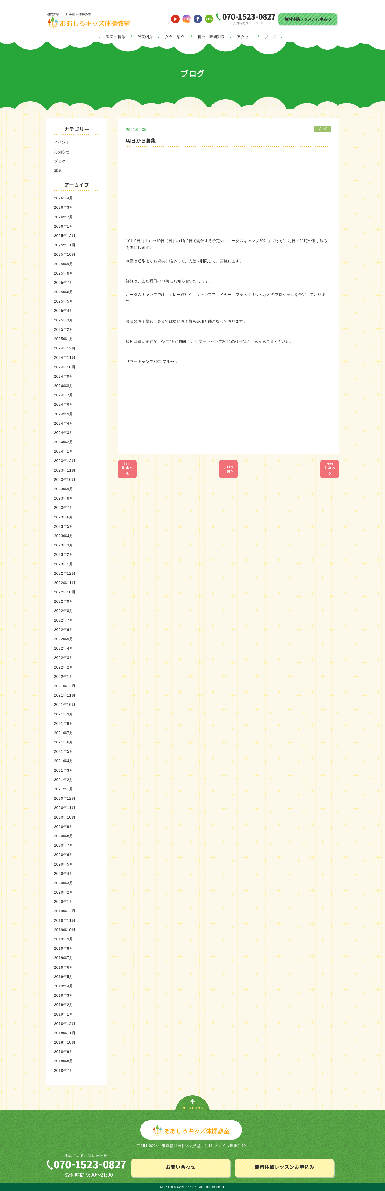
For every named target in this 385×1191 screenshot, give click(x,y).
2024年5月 (63, 414)
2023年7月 (63, 507)
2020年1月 (63, 901)
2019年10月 (64, 930)
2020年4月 (63, 873)
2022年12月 (64, 573)
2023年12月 (64, 460)
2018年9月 (63, 1051)
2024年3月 (63, 432)
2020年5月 (63, 864)
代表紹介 (145, 37)
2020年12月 (64, 798)
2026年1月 (63, 226)
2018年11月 (64, 1033)
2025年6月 (63, 292)
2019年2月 (63, 1005)
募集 (58, 170)
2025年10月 (64, 254)
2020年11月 (64, 808)
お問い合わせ (180, 1167)
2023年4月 (63, 536)
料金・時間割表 (211, 37)
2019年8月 (63, 948)
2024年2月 (63, 442)
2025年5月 (63, 301)
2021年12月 (64, 686)
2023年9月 (63, 489)
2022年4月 (63, 648)
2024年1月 (63, 451)
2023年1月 (63, 564)
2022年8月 (63, 611)
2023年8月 (63, 498)
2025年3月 (63, 320)
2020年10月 (64, 817)
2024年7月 (63, 395)
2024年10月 (64, 367)
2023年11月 (64, 470)
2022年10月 (64, 592)
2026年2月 (63, 217)
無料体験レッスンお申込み (307, 19)
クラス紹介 (175, 37)
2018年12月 (64, 1023)
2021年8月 (63, 723)
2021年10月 (64, 704)
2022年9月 (63, 601)
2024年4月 (63, 423)
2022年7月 (63, 620)
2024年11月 (64, 357)
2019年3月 (63, 995)
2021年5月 (63, 751)
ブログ (270, 37)
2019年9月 (63, 939)
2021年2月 (63, 780)
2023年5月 (63, 526)
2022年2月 (63, 667)
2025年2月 (63, 329)
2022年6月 (63, 629)
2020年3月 (63, 883)
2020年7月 (63, 845)
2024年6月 (63, 404)
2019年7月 (63, 958)
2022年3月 (63, 657)
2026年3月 (63, 207)
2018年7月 (63, 1070)
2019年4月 (63, 986)
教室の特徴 (116, 37)
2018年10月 (64, 1042)
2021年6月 (63, 742)
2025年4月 (63, 310)
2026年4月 (63, 198)
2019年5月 (63, 977)
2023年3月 (63, 545)
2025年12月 (64, 236)
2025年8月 (63, 273)
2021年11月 (64, 695)
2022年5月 (63, 639)
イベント (62, 142)
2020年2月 (63, 892)
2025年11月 (64, 245)
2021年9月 (63, 714)
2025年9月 (63, 264)
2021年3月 (63, 770)
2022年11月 (64, 583)
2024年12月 (64, 348)
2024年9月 (63, 376)
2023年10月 (64, 479)
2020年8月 (63, 836)
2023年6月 (63, 517)
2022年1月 (63, 676)
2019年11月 (64, 920)
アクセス (244, 37)
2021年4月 (63, 761)
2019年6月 (63, 967)
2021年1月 (63, 789)
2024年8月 (63, 386)
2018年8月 (63, 1061)
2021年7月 (63, 733)
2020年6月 (63, 854)
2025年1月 (63, 339)
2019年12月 (64, 911)
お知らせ (62, 152)
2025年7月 (63, 282)
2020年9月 (63, 826)
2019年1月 (63, 1014)
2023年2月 (63, 554)
